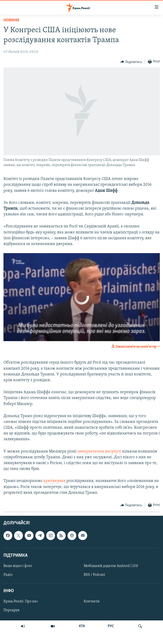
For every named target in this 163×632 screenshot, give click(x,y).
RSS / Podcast (94, 575)
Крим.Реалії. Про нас (20, 601)
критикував (54, 481)
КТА (82, 626)
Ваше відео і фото (17, 566)
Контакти (92, 601)
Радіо (7, 575)
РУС (111, 626)
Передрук (11, 610)
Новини (11, 20)
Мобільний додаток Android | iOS (111, 566)
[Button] (131, 61)
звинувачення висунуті (99, 451)
